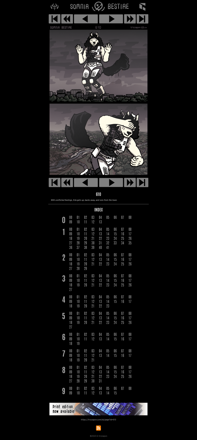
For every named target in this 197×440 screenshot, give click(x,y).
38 (85, 247)
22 (100, 238)
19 (78, 238)
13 (100, 221)
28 (78, 242)
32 (107, 242)
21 (92, 238)
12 (92, 221)
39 (92, 247)
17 (130, 233)
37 (78, 247)
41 (107, 247)
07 (122, 217)
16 (122, 233)
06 (115, 217)
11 (85, 221)
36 (70, 247)
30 (92, 242)
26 (130, 238)
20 (85, 238)
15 (115, 233)
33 (115, 242)
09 (70, 221)
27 (70, 242)
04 (100, 217)
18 (70, 238)
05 (107, 217)
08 (130, 217)
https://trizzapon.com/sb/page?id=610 (98, 420)
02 (85, 217)
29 (85, 242)
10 (78, 221)
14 (107, 233)
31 (100, 242)
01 (78, 217)
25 (122, 238)
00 (70, 217)
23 (107, 238)
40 (100, 247)
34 (122, 242)
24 (115, 238)
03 (92, 217)
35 (130, 242)
